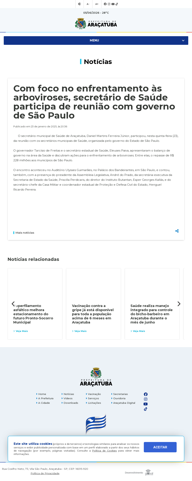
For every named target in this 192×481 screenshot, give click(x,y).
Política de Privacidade (45, 473)
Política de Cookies (104, 450)
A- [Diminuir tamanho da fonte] (88, 4)
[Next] (178, 304)
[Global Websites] (139, 471)
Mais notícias (23, 232)
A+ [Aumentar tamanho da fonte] (96, 4)
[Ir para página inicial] (96, 23)
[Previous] (13, 304)
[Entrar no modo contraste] (80, 4)
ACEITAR (160, 450)
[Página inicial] (96, 377)
